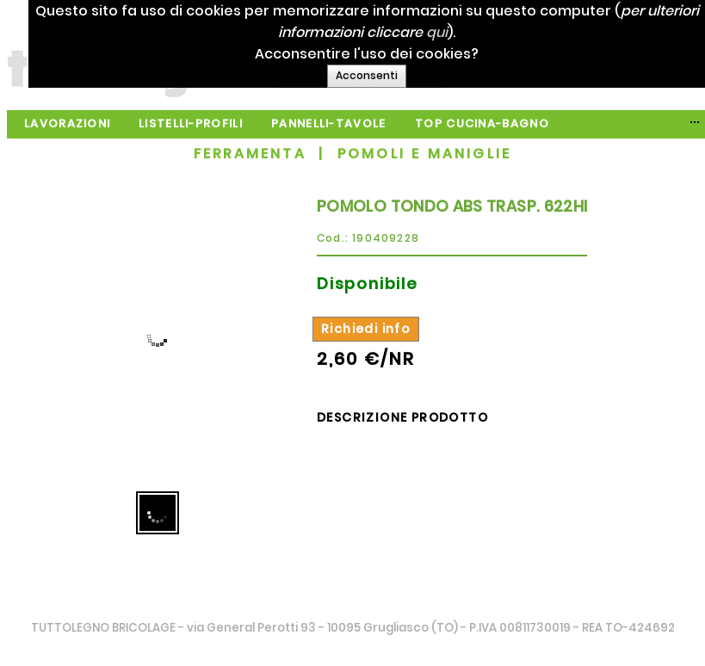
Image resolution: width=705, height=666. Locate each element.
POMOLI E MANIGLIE (424, 153)
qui (485, 32)
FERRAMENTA (250, 153)
